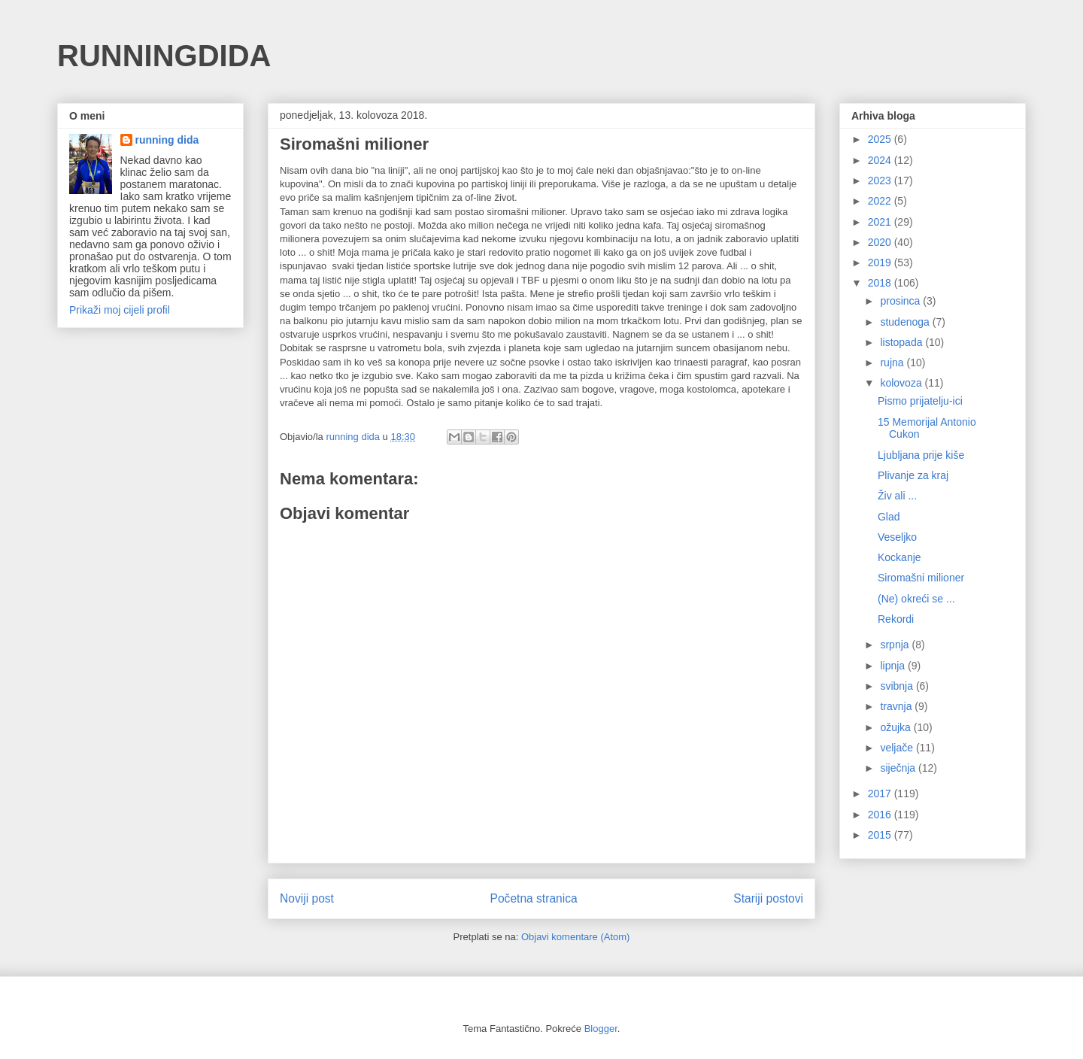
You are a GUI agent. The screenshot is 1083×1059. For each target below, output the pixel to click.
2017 (881, 793)
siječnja (899, 768)
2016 (881, 815)
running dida (167, 140)
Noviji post (307, 898)
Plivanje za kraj (913, 475)
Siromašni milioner (921, 578)
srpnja (896, 645)
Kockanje (899, 557)
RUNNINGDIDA (164, 55)
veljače (897, 748)
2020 (881, 242)
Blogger (600, 1028)
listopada (902, 342)
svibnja (897, 686)
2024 (881, 160)
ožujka (896, 727)
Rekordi (896, 619)
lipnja (894, 666)
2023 (881, 180)
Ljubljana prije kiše (921, 455)
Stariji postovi (768, 898)
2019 (881, 262)
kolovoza (902, 383)
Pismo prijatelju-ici (920, 401)
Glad (889, 517)
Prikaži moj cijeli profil (119, 310)
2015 (881, 835)
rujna (893, 363)
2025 (881, 139)
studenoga (906, 322)
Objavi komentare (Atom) (575, 936)
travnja (897, 706)
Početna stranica (534, 898)
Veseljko (897, 537)
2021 (881, 222)
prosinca (901, 301)
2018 (881, 283)
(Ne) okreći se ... (916, 599)
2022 (881, 201)
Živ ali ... (897, 496)
